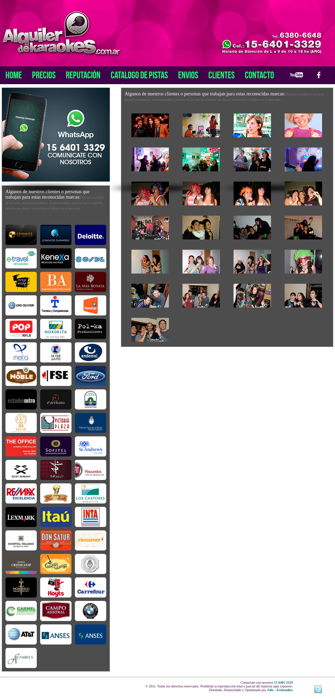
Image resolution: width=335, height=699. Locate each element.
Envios (188, 75)
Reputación (83, 75)
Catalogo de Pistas (139, 75)
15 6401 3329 (283, 682)
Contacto (259, 75)
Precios (43, 75)
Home (13, 75)
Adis (270, 690)
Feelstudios (284, 690)
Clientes (221, 75)
